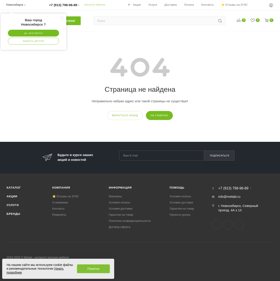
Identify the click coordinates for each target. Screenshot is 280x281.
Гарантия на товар (121, 214)
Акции (12, 196)
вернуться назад (125, 115)
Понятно (93, 269)
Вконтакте (216, 224)
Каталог (14, 187)
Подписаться (219, 155)
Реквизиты (59, 214)
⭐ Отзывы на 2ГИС (65, 196)
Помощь (177, 187)
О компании (60, 202)
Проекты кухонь (180, 214)
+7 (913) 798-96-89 (233, 188)
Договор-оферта (119, 227)
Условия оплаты (119, 202)
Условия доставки (120, 208)
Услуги (13, 205)
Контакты (58, 208)
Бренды (13, 213)
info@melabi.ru (229, 196)
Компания (61, 187)
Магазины (115, 196)
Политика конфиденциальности (130, 220)
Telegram (228, 224)
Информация (120, 187)
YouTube (239, 224)
